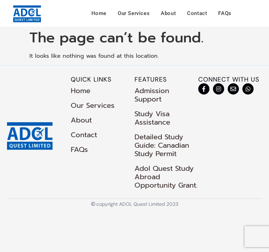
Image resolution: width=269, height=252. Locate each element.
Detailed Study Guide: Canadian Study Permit (161, 145)
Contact (197, 13)
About (168, 13)
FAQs (224, 13)
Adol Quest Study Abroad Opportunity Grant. (166, 176)
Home (98, 13)
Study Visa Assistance (152, 117)
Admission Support (151, 94)
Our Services (134, 13)
